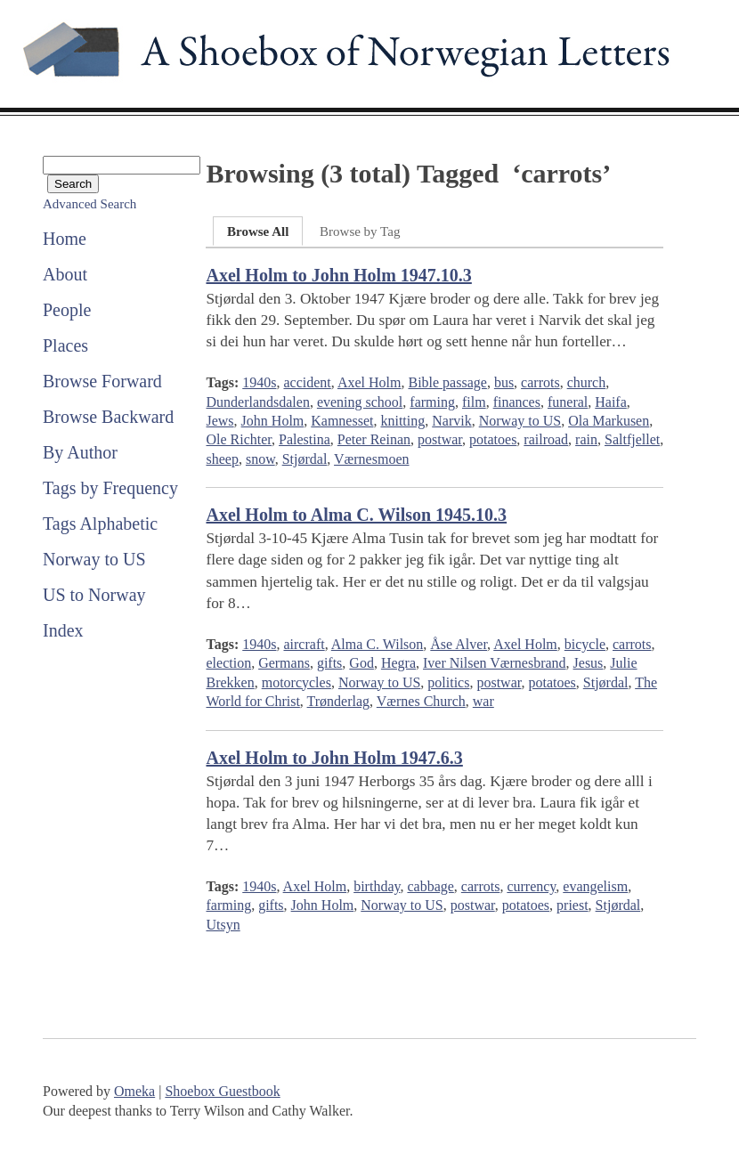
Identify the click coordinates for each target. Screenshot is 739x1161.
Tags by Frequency (110, 488)
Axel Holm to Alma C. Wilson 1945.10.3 (356, 514)
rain (586, 439)
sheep (222, 459)
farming (432, 402)
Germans (284, 662)
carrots (540, 382)
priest (572, 905)
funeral (568, 402)
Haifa (611, 402)
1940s (259, 382)
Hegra (398, 662)
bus (504, 382)
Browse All (257, 231)
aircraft (303, 644)
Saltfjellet (632, 439)
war (483, 701)
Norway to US (94, 559)
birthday (376, 886)
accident (306, 382)
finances (516, 402)
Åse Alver (458, 644)
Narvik (451, 420)
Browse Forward (102, 381)
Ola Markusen (608, 420)
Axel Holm (369, 382)
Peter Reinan (373, 439)
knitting (402, 420)
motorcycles (296, 682)
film (474, 402)
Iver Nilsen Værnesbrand (494, 662)
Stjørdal (305, 459)
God (361, 662)
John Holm (273, 420)
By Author (80, 452)
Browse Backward (108, 417)
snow (260, 459)
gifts (329, 662)
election (228, 662)
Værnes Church (421, 701)
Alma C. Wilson (377, 644)
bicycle (584, 644)
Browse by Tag (360, 231)
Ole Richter (239, 439)
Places (65, 345)
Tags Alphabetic (100, 523)
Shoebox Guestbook (222, 1091)
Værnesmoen (371, 459)
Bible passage (447, 382)
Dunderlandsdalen (257, 402)
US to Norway (94, 595)
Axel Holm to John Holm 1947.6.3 (334, 757)
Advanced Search (89, 204)
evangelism (595, 886)
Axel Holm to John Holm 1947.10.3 (338, 275)
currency (531, 886)
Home (64, 239)
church (586, 382)
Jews (219, 420)
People (67, 310)
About (65, 274)
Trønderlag (338, 701)
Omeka (134, 1091)
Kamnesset (342, 420)
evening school (359, 402)
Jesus (588, 662)
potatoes (492, 439)
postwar (440, 439)
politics (448, 682)
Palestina (304, 439)
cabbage (430, 886)
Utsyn (223, 924)
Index (63, 630)
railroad (546, 439)
